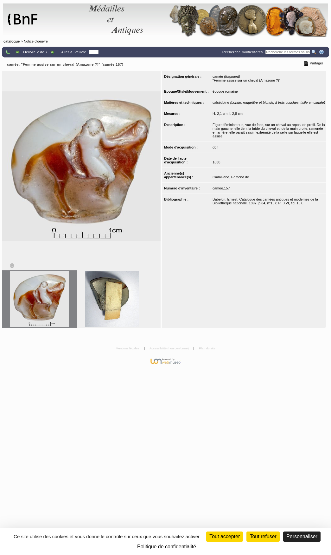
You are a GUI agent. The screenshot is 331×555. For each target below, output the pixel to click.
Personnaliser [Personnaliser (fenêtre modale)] (301, 536)
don (215, 147)
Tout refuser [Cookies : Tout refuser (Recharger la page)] (263, 536)
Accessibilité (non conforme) (170, 348)
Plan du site (207, 348)
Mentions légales (128, 348)
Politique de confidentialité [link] (166, 546)
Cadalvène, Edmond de (231, 177)
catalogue (11, 41)
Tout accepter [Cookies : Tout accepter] (224, 536)
